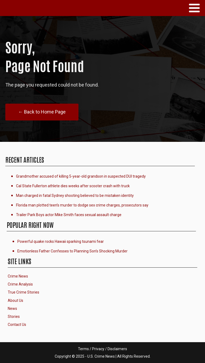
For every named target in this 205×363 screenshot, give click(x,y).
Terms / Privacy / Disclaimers (102, 349)
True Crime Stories (23, 292)
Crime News (18, 276)
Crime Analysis (20, 284)
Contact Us (17, 324)
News (12, 308)
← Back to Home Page (42, 112)
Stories (14, 316)
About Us (15, 300)
